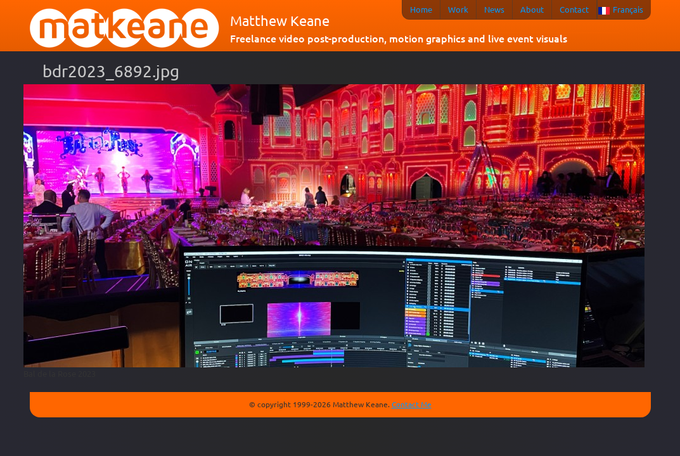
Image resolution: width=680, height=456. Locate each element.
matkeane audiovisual (125, 28)
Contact (574, 9)
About (532, 9)
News (494, 9)
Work (458, 9)
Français (628, 9)
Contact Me (412, 404)
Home (421, 9)
